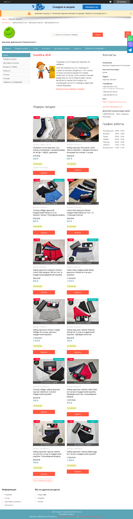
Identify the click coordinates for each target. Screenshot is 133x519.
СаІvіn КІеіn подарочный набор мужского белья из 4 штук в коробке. (80, 272)
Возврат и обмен (10, 67)
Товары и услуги (21, 48)
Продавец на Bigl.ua (66, 514)
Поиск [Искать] (97, 35)
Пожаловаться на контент (67, 516)
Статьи (6, 74)
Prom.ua (78, 512)
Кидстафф (42, 494)
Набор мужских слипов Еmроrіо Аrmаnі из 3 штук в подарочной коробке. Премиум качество (81, 332)
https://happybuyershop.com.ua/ (115, 102)
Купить (44, 172)
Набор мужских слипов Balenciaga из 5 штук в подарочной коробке (82, 453)
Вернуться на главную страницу (70, 89)
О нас (36, 48)
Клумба (41, 498)
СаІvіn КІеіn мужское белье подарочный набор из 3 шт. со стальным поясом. (80, 212)
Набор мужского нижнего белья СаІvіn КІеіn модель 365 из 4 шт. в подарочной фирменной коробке (47, 272)
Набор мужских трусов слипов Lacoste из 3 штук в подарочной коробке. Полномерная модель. (47, 454)
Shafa (40, 501)
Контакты (46, 48)
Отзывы (6, 78)
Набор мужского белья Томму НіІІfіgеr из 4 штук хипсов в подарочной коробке (46, 332)
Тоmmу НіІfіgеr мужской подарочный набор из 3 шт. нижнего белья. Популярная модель (49, 212)
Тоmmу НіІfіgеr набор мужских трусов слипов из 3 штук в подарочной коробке (46, 391)
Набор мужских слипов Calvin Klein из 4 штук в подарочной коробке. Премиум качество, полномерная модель (82, 393)
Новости (77, 48)
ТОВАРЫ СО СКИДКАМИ (94, 48)
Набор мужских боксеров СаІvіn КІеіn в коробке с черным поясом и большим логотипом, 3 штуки (82, 150)
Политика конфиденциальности (91, 516)
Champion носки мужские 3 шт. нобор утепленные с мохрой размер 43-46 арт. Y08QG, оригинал (49, 150)
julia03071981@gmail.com (112, 107)
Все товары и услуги (42, 480)
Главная (7, 48)
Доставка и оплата (62, 48)
